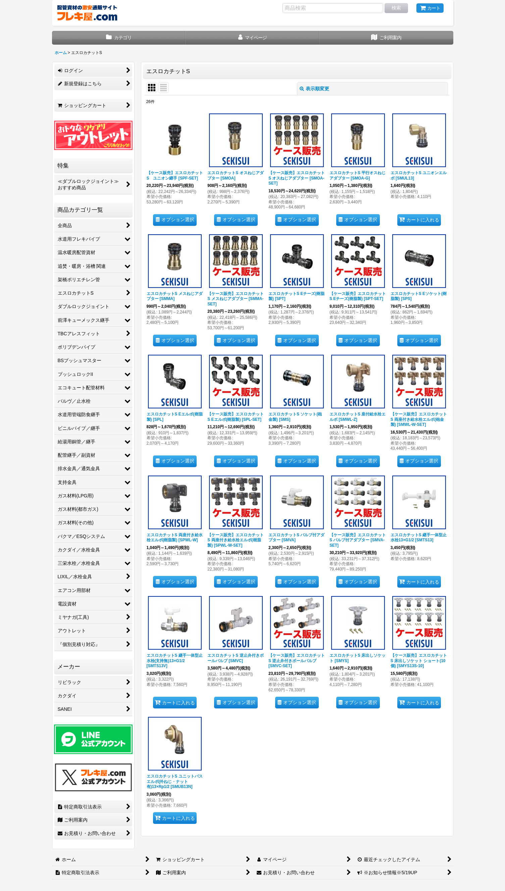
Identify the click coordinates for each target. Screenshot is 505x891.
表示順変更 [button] (314, 88)
